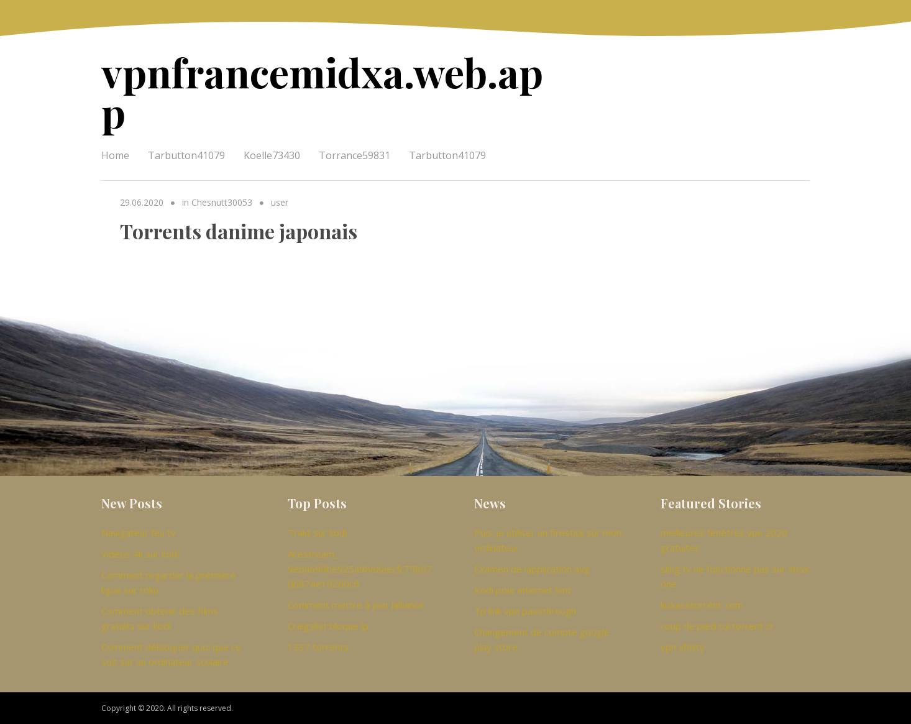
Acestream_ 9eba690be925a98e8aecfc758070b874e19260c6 (360, 569)
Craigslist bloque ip (328, 626)
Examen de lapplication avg (532, 568)
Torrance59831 (354, 155)
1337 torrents (318, 647)
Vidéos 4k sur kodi (140, 554)
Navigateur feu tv (138, 532)
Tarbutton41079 (186, 155)
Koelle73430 (272, 155)
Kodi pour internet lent (522, 590)
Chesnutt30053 (221, 202)
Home (115, 155)
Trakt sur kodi (317, 532)
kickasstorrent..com (702, 604)
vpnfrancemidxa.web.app (322, 91)
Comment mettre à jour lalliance (356, 604)
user (279, 202)
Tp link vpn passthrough (525, 611)
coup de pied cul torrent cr (717, 626)
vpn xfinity (683, 647)
